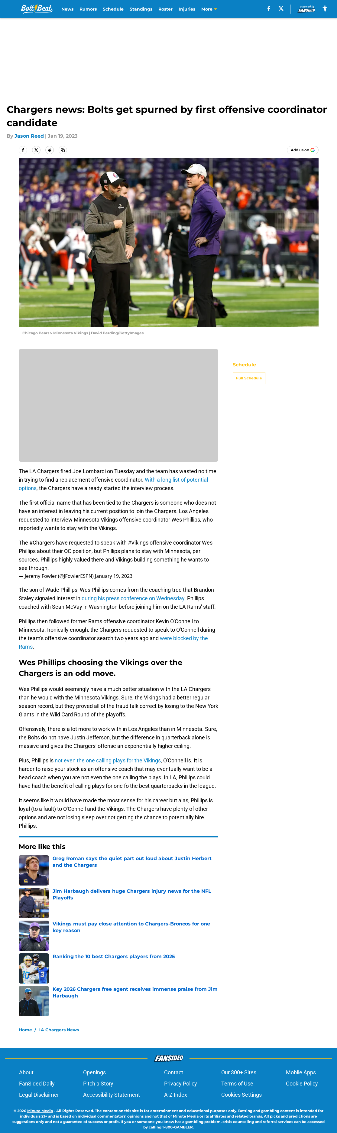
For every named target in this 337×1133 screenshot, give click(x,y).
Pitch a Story (98, 1083)
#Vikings (138, 542)
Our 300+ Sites (238, 1072)
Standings (141, 9)
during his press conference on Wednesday (133, 598)
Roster (165, 9)
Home (25, 1030)
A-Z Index (175, 1095)
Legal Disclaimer (39, 1095)
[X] (281, 8)
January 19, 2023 (113, 576)
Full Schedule (249, 378)
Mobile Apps (301, 1072)
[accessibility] (325, 8)
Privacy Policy (180, 1083)
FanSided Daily (37, 1083)
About (26, 1072)
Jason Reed (29, 136)
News (67, 9)
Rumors (88, 9)
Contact (173, 1072)
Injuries (187, 9)
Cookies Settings (241, 1095)
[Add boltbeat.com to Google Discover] (303, 150)
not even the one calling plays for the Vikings (108, 760)
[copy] (63, 150)
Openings (94, 1072)
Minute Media (40, 1110)
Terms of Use (237, 1083)
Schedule (113, 9)
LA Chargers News (58, 1030)
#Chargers (42, 542)
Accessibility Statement (111, 1095)
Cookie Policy (302, 1083)
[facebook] (268, 8)
